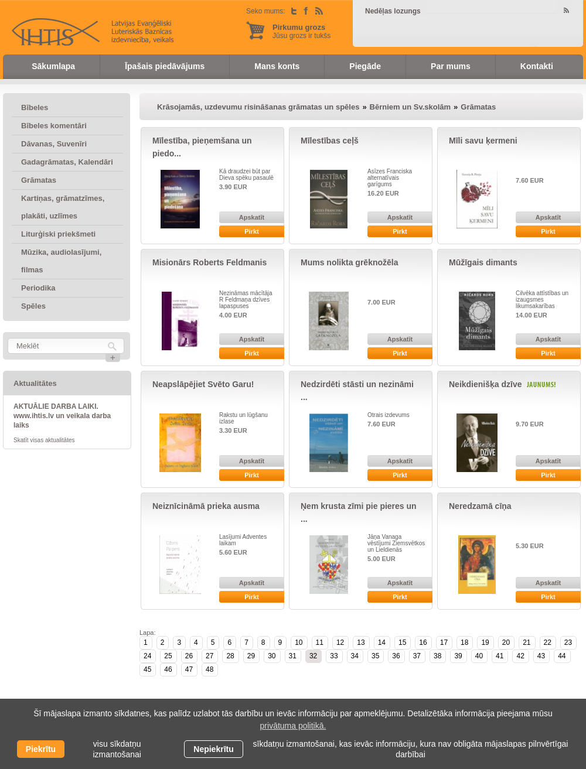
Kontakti (536, 66)
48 (209, 669)
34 (355, 656)
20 (506, 642)
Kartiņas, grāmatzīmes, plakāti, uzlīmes (62, 207)
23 (568, 642)
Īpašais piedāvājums (165, 66)
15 (402, 642)
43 (541, 656)
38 (437, 656)
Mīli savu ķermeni (483, 140)
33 (334, 656)
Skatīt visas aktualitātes (44, 440)
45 (147, 669)
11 (319, 642)
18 (464, 642)
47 (189, 669)
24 (147, 656)
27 (209, 656)
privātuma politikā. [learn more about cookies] (293, 725)
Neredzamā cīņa (480, 506)
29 (251, 656)
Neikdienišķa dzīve (485, 384)
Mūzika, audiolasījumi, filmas (61, 261)
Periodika (38, 287)
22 (547, 642)
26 (189, 656)
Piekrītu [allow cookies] (41, 749)
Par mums (451, 66)
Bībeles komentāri (54, 125)
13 (360, 642)
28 (230, 656)
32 (313, 656)
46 (168, 669)
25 (168, 656)
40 (479, 656)
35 (375, 656)
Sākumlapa (53, 66)
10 (298, 642)
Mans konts (276, 66)
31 (293, 656)
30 (271, 656)
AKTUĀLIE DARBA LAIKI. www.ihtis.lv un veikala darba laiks (62, 415)
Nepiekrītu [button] (213, 749)
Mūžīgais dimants (483, 262)
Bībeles (34, 107)
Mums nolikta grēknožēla (349, 262)
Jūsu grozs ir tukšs (301, 31)
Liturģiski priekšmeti (58, 234)
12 (340, 642)
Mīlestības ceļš (330, 140)
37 (417, 656)
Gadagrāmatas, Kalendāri (67, 162)
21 (526, 642)
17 (444, 642)
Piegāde (365, 66)
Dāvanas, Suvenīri (54, 143)
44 (561, 656)
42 (520, 656)
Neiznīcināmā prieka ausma (206, 506)
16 (423, 642)
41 (499, 656)
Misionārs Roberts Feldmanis (209, 262)
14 (382, 642)
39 (458, 656)
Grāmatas (38, 180)
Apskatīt (251, 217)
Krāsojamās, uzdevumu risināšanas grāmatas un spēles (258, 106)
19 (485, 642)
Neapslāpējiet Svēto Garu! (203, 384)
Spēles (33, 306)
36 (396, 656)
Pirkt (251, 231)
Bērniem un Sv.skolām (410, 106)
